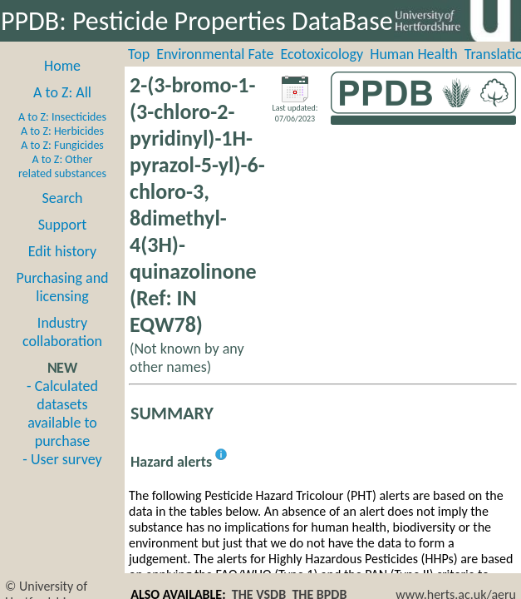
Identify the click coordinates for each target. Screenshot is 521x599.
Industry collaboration (62, 332)
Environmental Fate (214, 54)
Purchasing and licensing (62, 287)
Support (62, 224)
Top (139, 54)
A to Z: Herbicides (62, 131)
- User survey (61, 459)
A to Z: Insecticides (62, 117)
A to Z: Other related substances (62, 166)
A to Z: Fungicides (62, 145)
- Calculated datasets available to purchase (62, 413)
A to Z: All (62, 92)
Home (62, 66)
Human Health (414, 54)
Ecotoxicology (322, 54)
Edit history (62, 251)
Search (62, 198)
